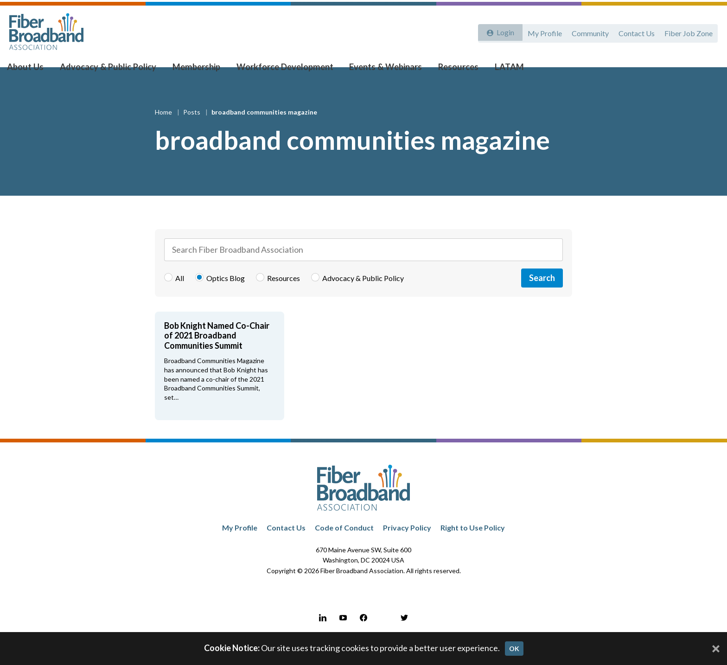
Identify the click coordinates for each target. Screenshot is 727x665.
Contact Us (635, 31)
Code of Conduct (344, 545)
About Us (33, 70)
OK (514, 648)
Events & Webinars (379, 70)
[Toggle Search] (706, 70)
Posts (192, 130)
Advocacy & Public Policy (111, 70)
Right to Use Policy (472, 545)
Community (587, 31)
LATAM (497, 70)
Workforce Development (281, 70)
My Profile (540, 31)
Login (503, 31)
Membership (196, 70)
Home (164, 130)
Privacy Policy (407, 545)
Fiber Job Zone (688, 31)
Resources (448, 70)
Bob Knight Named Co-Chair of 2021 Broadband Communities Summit (216, 354)
